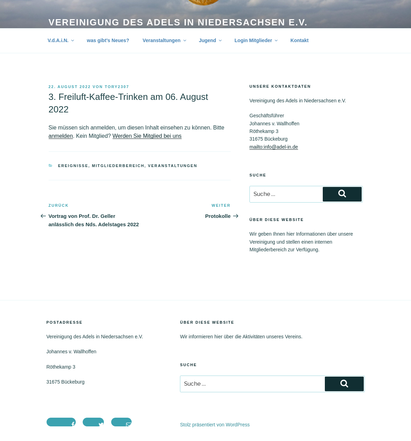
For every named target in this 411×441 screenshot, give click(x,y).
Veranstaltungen (165, 40)
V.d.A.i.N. (61, 40)
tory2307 (117, 87)
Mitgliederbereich (118, 166)
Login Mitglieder (257, 40)
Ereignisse (73, 166)
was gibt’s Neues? (108, 40)
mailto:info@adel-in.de (273, 147)
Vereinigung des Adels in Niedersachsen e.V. (178, 22)
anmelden (61, 136)
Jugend (211, 40)
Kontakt (299, 40)
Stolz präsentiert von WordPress (215, 424)
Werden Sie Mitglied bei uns (147, 136)
